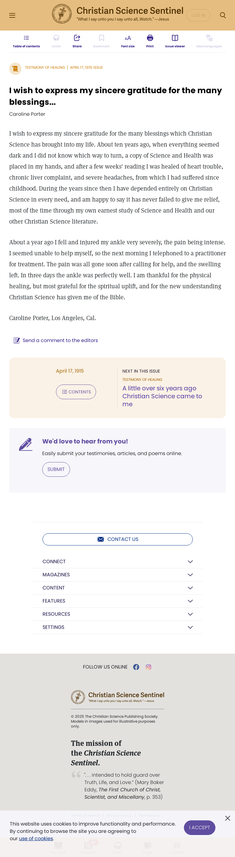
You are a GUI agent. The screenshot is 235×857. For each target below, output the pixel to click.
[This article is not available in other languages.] (209, 42)
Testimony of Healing (45, 67)
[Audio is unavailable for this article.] (56, 42)
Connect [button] (54, 561)
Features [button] (54, 600)
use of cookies (36, 838)
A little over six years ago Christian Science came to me (162, 396)
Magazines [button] (56, 574)
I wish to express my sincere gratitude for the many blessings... (115, 96)
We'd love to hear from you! (85, 441)
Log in (198, 15)
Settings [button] (53, 627)
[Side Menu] (12, 15)
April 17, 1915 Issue (86, 67)
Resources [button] (56, 614)
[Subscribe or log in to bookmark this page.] (101, 42)
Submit (56, 469)
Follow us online (105, 667)
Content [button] (54, 587)
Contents (76, 392)
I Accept (199, 827)
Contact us (117, 539)
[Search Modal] (222, 15)
